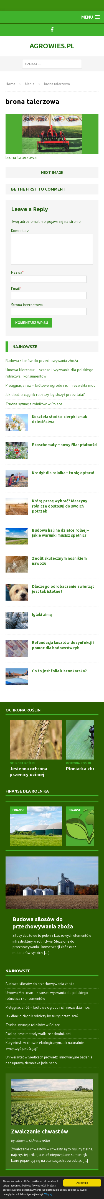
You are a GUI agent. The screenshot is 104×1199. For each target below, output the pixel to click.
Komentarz (20, 230)
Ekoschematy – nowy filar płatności (64, 445)
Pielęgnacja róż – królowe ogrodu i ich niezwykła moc (50, 385)
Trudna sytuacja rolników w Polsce (34, 403)
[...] (46, 952)
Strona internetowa (27, 304)
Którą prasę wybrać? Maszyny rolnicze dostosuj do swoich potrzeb (59, 506)
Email (15, 288)
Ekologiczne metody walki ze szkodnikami (38, 1033)
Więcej (48, 1194)
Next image (52, 172)
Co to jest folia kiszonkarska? (59, 671)
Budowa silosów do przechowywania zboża (42, 360)
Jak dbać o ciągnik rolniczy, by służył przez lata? (45, 394)
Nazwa (16, 272)
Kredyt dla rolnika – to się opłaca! (63, 473)
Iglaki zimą (42, 614)
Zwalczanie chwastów (39, 1131)
